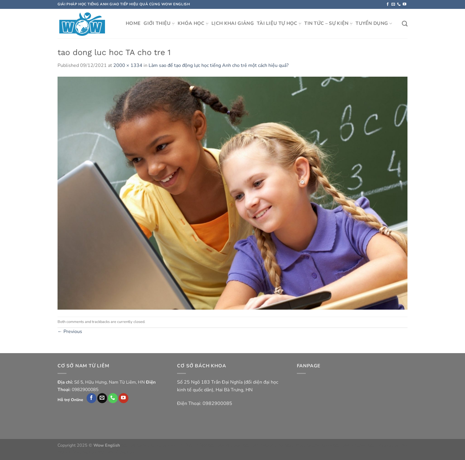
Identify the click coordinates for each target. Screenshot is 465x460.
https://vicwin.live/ (350, 445)
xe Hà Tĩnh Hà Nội (189, 445)
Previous (70, 331)
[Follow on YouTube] (404, 4)
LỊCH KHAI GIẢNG (232, 23)
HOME (133, 23)
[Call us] (399, 4)
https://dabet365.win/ (263, 445)
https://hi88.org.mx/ (115, 452)
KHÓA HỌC (193, 23)
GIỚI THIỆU (159, 23)
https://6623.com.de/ (387, 445)
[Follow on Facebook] (387, 4)
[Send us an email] (393, 4)
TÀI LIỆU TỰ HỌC (279, 23)
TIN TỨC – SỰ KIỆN (328, 23)
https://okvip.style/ (225, 445)
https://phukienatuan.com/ (145, 445)
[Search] (404, 23)
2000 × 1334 (127, 65)
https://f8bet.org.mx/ (77, 452)
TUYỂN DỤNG (374, 23)
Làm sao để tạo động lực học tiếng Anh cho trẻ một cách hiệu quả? (219, 65)
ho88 (327, 445)
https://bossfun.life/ (302, 445)
